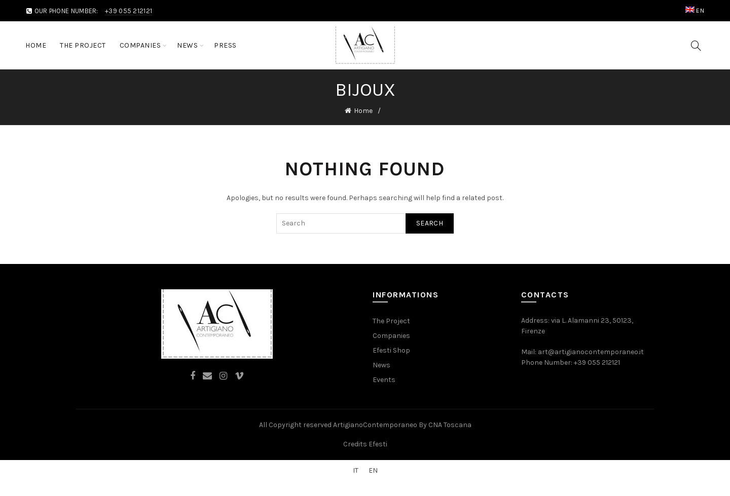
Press (225, 45)
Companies (140, 45)
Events (384, 379)
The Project (83, 45)
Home (35, 45)
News (187, 45)
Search (429, 223)
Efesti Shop (391, 350)
